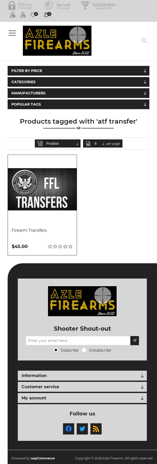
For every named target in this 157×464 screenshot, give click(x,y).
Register (12, 14)
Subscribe (69, 350)
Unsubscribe (100, 350)
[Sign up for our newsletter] (78, 340)
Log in (22, 14)
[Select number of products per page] (100, 143)
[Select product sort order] (63, 143)
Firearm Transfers (29, 230)
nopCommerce (43, 458)
